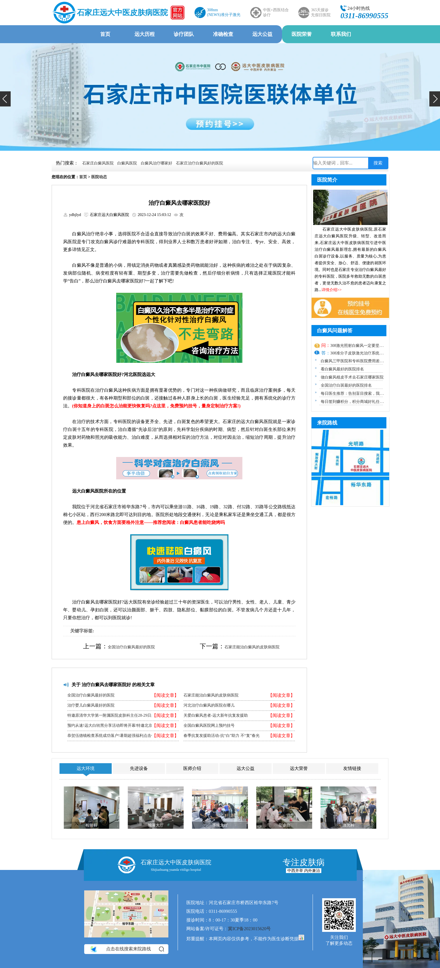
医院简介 (327, 180)
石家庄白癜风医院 (98, 163)
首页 (105, 34)
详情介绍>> (332, 290)
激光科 (348, 825)
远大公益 (262, 34)
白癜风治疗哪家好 (156, 163)
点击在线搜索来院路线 (127, 949)
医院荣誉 (302, 34)
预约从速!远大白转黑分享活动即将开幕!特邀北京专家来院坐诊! (122, 725)
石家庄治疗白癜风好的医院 (199, 163)
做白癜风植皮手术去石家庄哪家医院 (352, 377)
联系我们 (341, 34)
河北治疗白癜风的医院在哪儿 (209, 705)
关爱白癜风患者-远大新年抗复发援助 (216, 715)
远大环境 (86, 768)
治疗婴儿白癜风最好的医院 (90, 705)
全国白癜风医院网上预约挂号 (209, 725)
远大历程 (144, 34)
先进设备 (139, 768)
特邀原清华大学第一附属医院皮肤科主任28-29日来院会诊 (117, 715)
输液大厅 (156, 825)
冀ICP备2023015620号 (249, 928)
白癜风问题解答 (334, 330)
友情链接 (352, 768)
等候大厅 (220, 825)
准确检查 (223, 34)
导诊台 (284, 825)
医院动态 (99, 177)
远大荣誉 (299, 768)
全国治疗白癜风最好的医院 (131, 647)
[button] (5, 98)
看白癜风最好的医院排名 (342, 369)
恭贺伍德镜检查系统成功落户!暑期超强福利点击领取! (113, 735)
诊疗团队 (184, 34)
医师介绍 (192, 768)
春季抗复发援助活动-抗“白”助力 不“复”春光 (222, 735)
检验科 (91, 825)
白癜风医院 (127, 163)
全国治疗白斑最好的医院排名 (346, 385)
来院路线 (327, 423)
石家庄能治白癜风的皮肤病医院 (251, 647)
